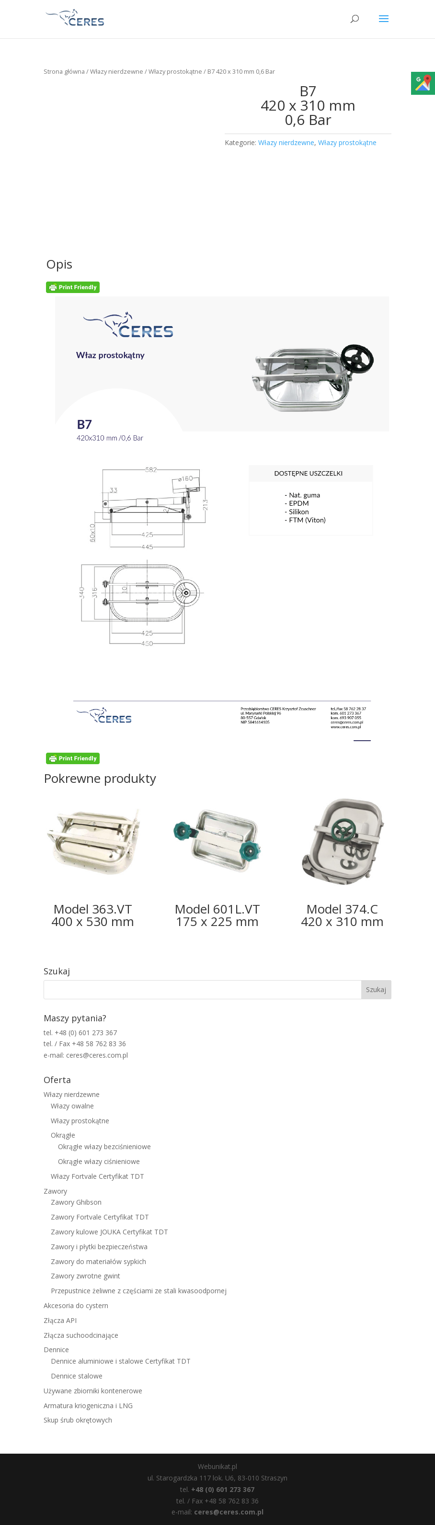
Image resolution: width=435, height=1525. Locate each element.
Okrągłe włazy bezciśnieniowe (104, 1146)
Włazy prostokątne (175, 71)
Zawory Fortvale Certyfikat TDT (100, 1216)
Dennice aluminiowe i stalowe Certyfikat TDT (121, 1361)
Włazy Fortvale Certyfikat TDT (97, 1176)
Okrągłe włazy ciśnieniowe (99, 1161)
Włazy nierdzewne (116, 71)
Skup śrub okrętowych (78, 1419)
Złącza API (60, 1320)
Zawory (55, 1191)
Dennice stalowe (77, 1375)
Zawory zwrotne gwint (85, 1275)
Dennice (56, 1349)
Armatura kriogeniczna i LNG (88, 1405)
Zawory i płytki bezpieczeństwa (99, 1246)
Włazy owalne (72, 1105)
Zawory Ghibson (76, 1202)
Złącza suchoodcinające (81, 1335)
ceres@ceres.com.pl (228, 1511)
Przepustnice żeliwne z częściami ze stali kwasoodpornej (139, 1290)
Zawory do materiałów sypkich (98, 1261)
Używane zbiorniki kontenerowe (93, 1390)
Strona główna (64, 71)
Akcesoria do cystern (76, 1305)
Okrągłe (63, 1135)
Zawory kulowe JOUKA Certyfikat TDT (109, 1231)
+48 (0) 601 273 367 (222, 1489)
